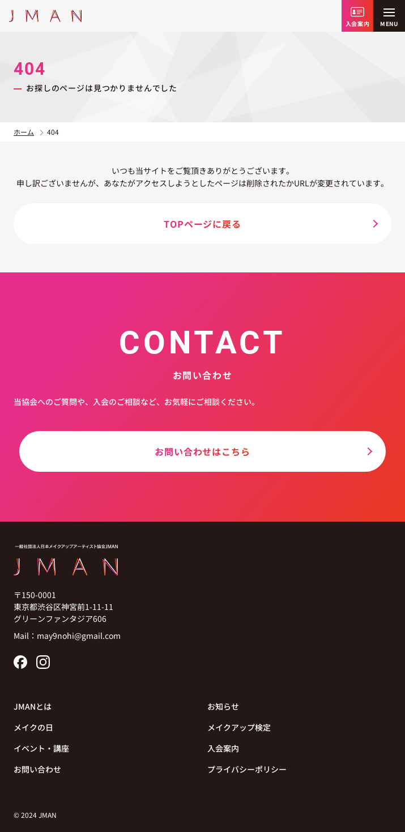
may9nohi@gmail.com (79, 635)
